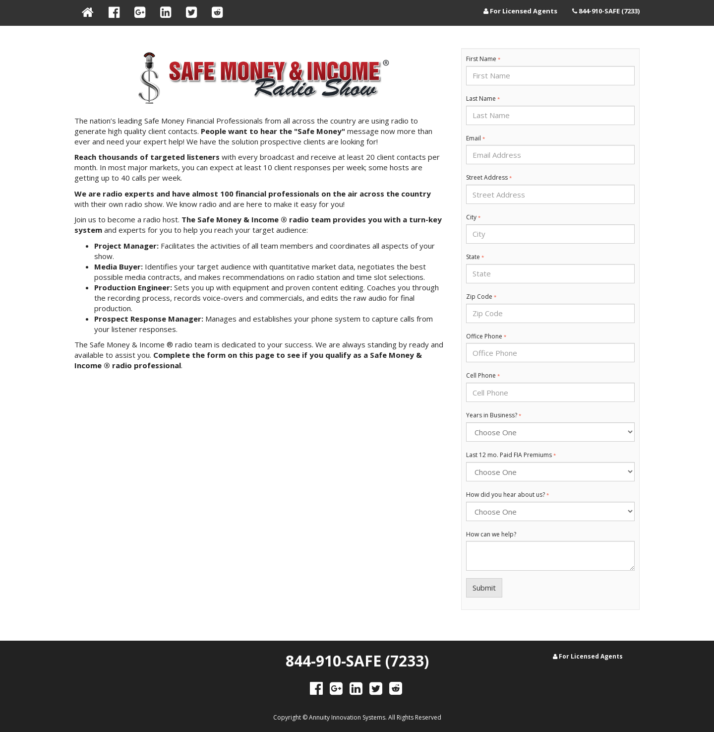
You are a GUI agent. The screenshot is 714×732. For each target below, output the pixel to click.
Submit (484, 588)
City (473, 217)
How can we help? (491, 534)
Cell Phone (483, 376)
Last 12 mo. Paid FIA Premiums (511, 455)
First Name (483, 59)
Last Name (483, 99)
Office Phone (486, 336)
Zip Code (481, 297)
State (475, 257)
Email (475, 138)
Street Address (489, 178)
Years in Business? (493, 415)
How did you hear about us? (507, 495)
